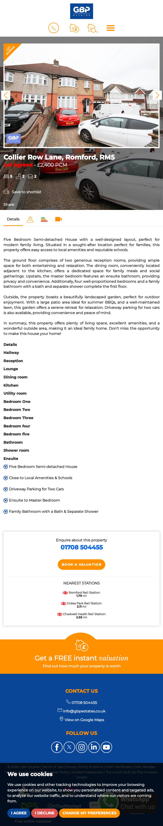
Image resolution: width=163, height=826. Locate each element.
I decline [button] (44, 813)
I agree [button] (19, 813)
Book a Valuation (81, 564)
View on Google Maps (84, 720)
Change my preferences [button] (89, 813)
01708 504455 (82, 547)
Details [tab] (13, 219)
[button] (5, 95)
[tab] (30, 219)
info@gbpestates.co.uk (81, 711)
